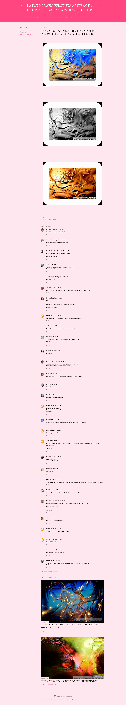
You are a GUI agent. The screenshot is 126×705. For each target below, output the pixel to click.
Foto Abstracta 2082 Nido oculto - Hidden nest (69, 681)
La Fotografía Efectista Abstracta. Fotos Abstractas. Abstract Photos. (60, 7)
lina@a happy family (52, 277)
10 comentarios (52, 631)
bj (47, 264)
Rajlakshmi (49, 490)
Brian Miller (49, 456)
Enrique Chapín (51, 500)
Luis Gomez (50, 229)
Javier (48, 441)
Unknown (49, 405)
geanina (48, 350)
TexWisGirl (49, 287)
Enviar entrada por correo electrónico (58, 217)
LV (47, 373)
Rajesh (48, 469)
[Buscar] (103, 5)
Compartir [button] (23, 27)
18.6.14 (48, 555)
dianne (48, 336)
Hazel (48, 479)
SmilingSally (50, 298)
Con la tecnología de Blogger (63, 696)
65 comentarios (52, 684)
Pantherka (49, 395)
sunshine (49, 430)
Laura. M (49, 560)
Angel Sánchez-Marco (53, 250)
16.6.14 (48, 234)
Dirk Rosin (49, 315)
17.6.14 (47, 451)
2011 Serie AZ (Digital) (27, 35)
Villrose (48, 518)
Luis (47, 384)
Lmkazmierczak (51, 361)
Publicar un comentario (49, 571)
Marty (48, 419)
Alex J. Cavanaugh (52, 240)
